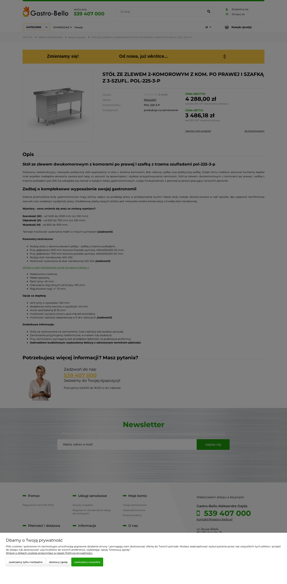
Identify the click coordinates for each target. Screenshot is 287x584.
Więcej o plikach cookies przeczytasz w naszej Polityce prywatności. (49, 553)
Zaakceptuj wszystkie (87, 562)
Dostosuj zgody (58, 562)
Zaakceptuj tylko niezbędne (26, 562)
